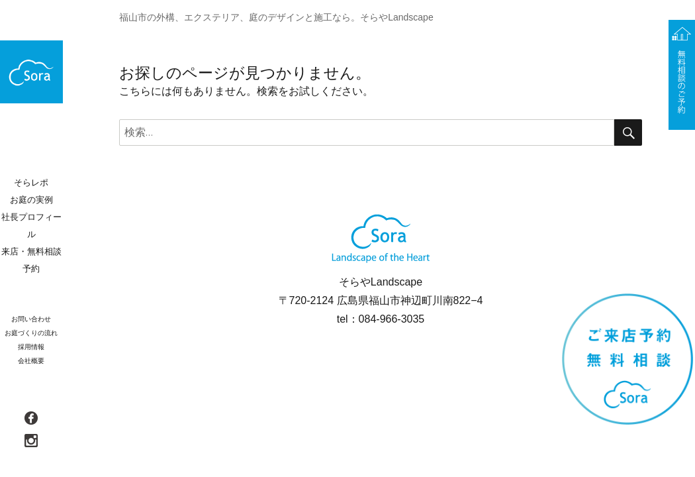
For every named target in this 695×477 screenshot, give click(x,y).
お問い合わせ (31, 319)
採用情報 (31, 346)
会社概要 (31, 360)
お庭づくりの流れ (31, 333)
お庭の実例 (31, 200)
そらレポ (31, 182)
